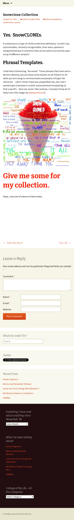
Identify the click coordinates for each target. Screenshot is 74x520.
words (17, 22)
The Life (65, 243)
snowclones (8, 22)
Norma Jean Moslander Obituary (17, 384)
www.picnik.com (36, 92)
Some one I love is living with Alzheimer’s (21, 388)
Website (7, 309)
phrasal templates (53, 19)
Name (7, 296)
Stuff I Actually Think (31, 19)
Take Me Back (13, 243)
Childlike (6, 397)
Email (6, 303)
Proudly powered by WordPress (17, 514)
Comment (9, 276)
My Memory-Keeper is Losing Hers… (19, 393)
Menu (6, 3)
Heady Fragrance (10, 379)
